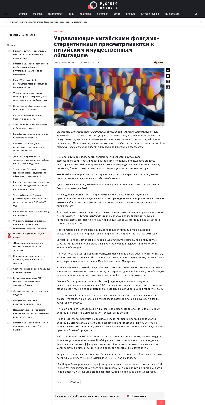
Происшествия (55, 14)
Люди (71, 14)
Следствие (102, 14)
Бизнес (117, 14)
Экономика (85, 14)
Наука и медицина (150, 14)
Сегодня (23, 14)
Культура (130, 14)
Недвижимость (172, 14)
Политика (37, 14)
